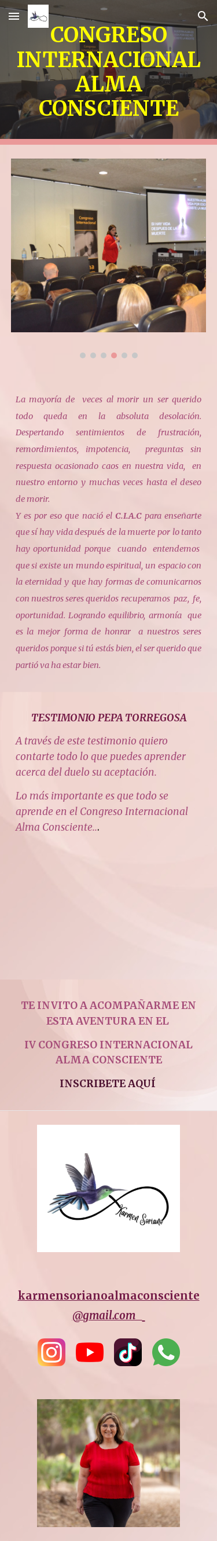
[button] (14, 16)
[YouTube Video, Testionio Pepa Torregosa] (109, 916)
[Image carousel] (109, 258)
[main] (109, 72)
